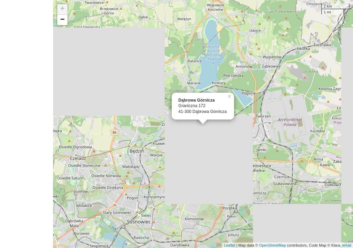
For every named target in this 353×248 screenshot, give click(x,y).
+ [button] (62, 9)
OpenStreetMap (272, 245)
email (346, 245)
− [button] (62, 20)
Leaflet (229, 245)
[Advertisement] (26, 124)
